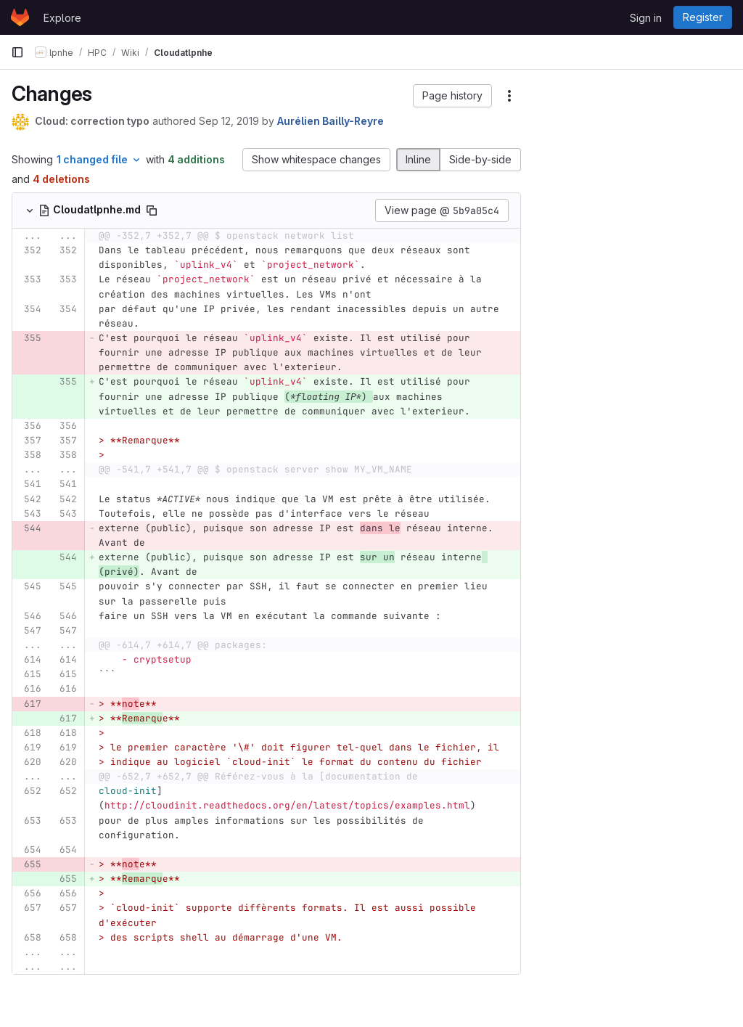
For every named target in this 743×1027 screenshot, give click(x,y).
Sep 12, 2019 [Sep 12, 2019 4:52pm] (229, 121)
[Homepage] (20, 17)
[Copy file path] (151, 210)
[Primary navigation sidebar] (17, 52)
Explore (62, 18)
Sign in (646, 18)
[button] (452, 95)
